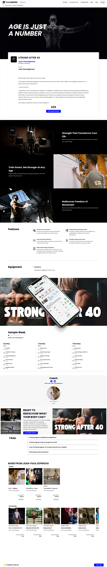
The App (65, 2)
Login (96, 2)
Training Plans (84, 2)
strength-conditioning (17, 5)
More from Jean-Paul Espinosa (53, 383)
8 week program (20, 534)
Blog (91, 2)
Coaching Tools (73, 2)
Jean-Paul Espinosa (26, 61)
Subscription (21, 495)
